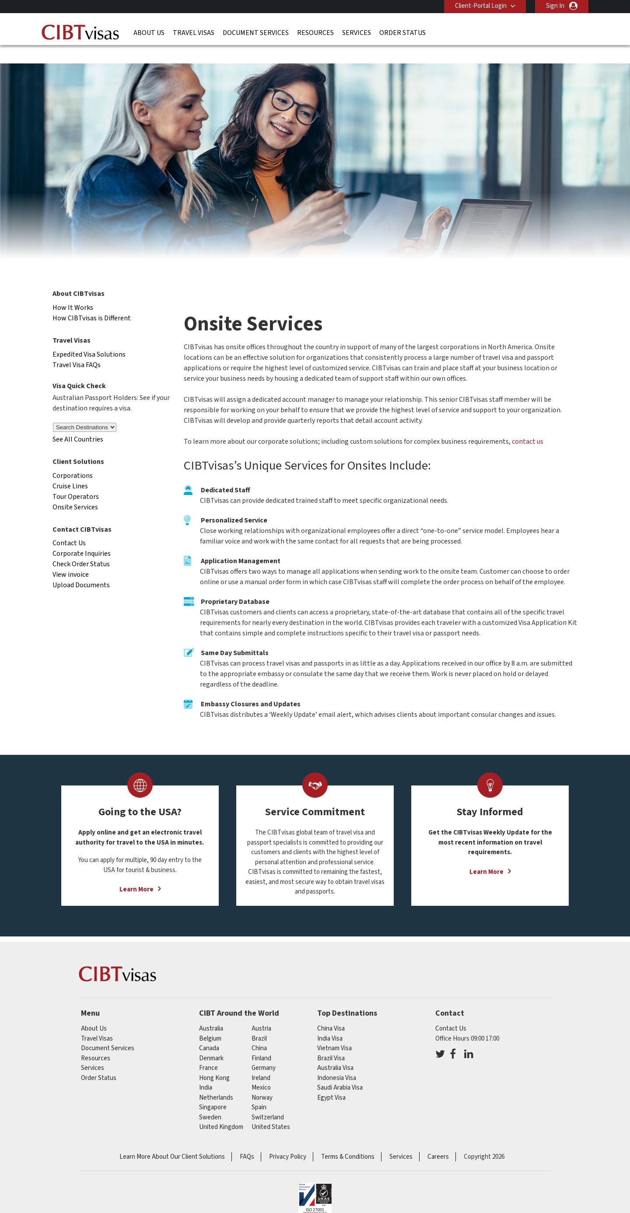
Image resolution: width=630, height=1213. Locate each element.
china (259, 1031)
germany (264, 1050)
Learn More (136, 872)
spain (259, 1090)
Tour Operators (75, 479)
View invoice (70, 558)
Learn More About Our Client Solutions (172, 1139)
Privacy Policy (287, 1139)
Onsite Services (75, 490)
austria (261, 1011)
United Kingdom (221, 1110)
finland (261, 1041)
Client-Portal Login (480, 6)
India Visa (330, 1021)
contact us (527, 425)
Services (356, 33)
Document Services (256, 33)
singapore (213, 1090)
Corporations (72, 458)
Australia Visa (335, 1050)
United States (271, 1110)
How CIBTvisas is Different (91, 301)
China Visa (331, 1011)
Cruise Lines (70, 469)
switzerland (268, 1100)
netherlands (216, 1080)
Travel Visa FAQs (76, 348)
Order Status (402, 33)
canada (209, 1031)
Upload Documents (81, 568)
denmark (211, 1041)
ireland (261, 1061)
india (205, 1070)
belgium (210, 1021)
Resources (315, 33)
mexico (261, 1070)
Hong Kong (214, 1061)
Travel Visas (193, 33)
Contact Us (69, 526)
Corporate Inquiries (81, 537)
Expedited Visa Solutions (89, 337)
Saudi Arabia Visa (340, 1070)
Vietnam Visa (334, 1031)
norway (262, 1080)
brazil (259, 1021)
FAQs (247, 1139)
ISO (315, 1182)
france (208, 1050)
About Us (148, 33)
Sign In (555, 6)
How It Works (72, 290)
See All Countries (77, 422)
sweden (210, 1100)
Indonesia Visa (336, 1061)
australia (211, 1011)
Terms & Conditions (347, 1139)
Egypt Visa (331, 1080)
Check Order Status (81, 547)
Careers (438, 1139)
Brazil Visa (331, 1041)
